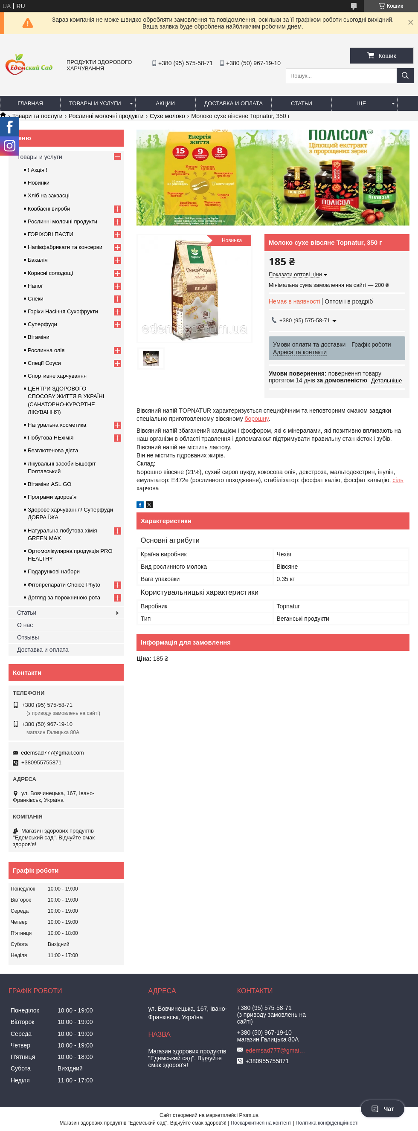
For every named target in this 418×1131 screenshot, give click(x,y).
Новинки (38, 182)
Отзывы (28, 637)
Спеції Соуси (44, 363)
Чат (382, 1109)
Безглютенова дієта (53, 450)
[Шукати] (405, 75)
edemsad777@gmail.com (52, 752)
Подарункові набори (54, 571)
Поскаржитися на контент (261, 1123)
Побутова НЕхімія (50, 437)
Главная (30, 103)
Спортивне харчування (57, 376)
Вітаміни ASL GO (49, 484)
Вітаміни (38, 337)
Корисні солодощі (50, 273)
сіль (397, 480)
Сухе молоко (167, 116)
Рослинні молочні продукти (106, 116)
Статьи (301, 103)
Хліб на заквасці (49, 195)
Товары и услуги (95, 103)
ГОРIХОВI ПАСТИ (50, 234)
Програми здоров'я (52, 497)
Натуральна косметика (57, 425)
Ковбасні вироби (49, 208)
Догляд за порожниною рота (64, 597)
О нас (25, 625)
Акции (165, 103)
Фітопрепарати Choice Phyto (64, 584)
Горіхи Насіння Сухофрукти (63, 311)
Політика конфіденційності (327, 1123)
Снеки (36, 298)
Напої (35, 286)
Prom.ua (248, 1115)
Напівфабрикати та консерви (65, 247)
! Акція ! (37, 170)
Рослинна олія (46, 350)
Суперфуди (42, 324)
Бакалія (37, 260)
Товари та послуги (37, 116)
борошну (257, 418)
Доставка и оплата (233, 103)
